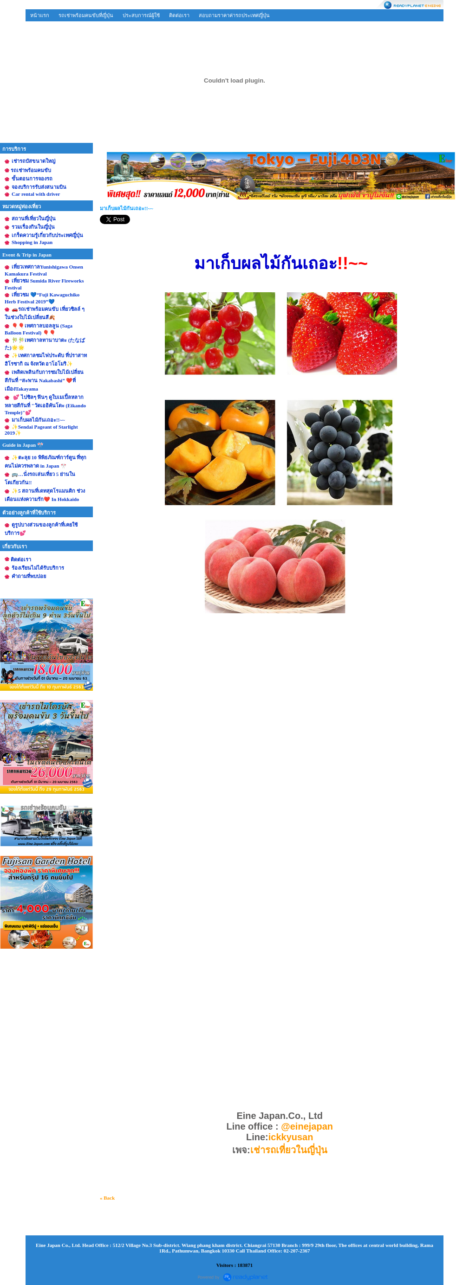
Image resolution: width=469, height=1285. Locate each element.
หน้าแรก (39, 15)
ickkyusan (292, 1137)
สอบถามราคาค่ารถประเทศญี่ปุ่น (234, 15)
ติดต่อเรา (179, 15)
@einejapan (307, 1126)
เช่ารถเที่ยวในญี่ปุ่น (288, 1150)
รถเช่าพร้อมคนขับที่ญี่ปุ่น (86, 15)
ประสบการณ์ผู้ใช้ (141, 15)
